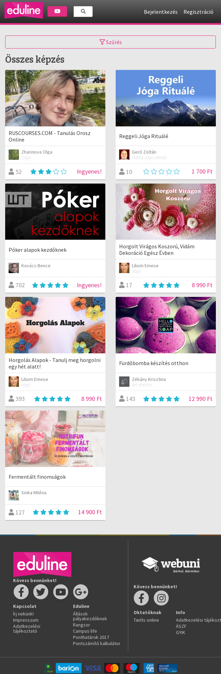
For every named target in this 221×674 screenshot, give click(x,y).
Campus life (85, 631)
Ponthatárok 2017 (91, 637)
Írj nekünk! (23, 614)
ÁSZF (181, 626)
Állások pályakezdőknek (90, 616)
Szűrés (110, 42)
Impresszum (26, 620)
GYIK (180, 632)
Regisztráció (198, 11)
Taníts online (146, 620)
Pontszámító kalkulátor (96, 643)
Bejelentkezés (161, 11)
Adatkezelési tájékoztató (26, 628)
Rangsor (81, 625)
